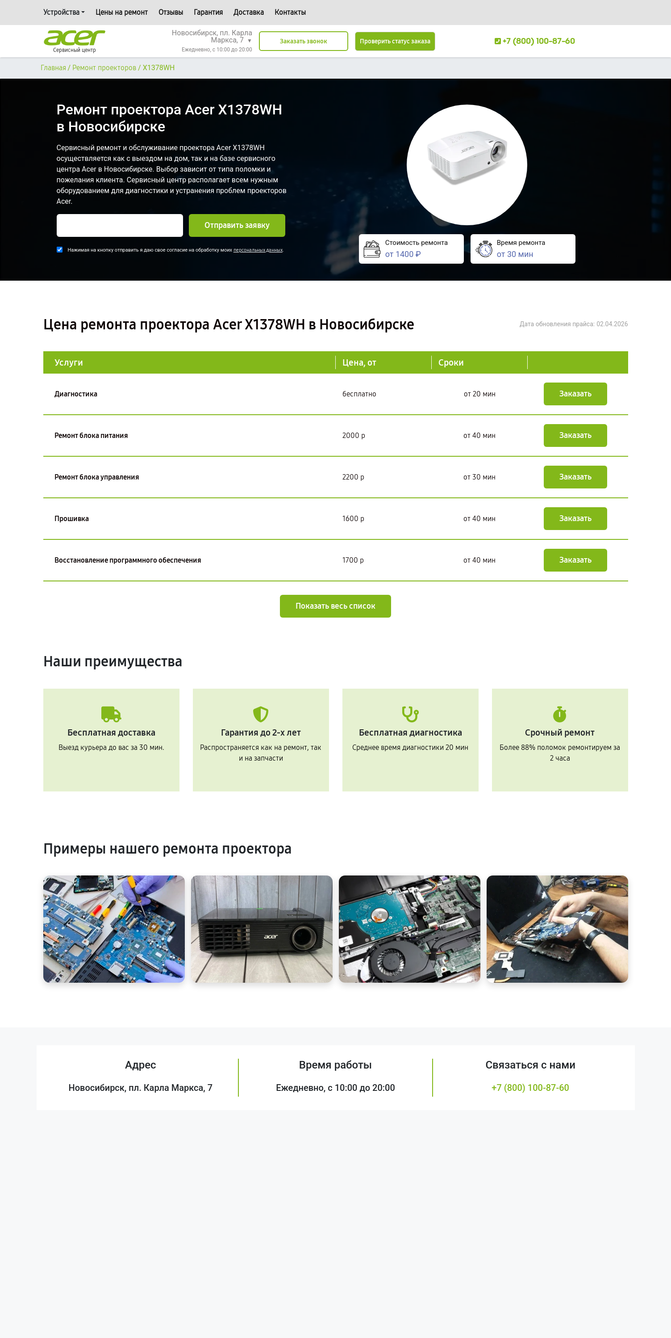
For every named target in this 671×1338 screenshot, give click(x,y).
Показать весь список (335, 606)
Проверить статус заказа (395, 41)
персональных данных (258, 250)
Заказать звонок (303, 41)
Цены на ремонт (122, 12)
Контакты (290, 12)
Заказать (575, 394)
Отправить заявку (237, 225)
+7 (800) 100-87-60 (530, 1087)
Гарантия (208, 12)
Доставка (248, 12)
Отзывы (170, 12)
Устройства (61, 12)
